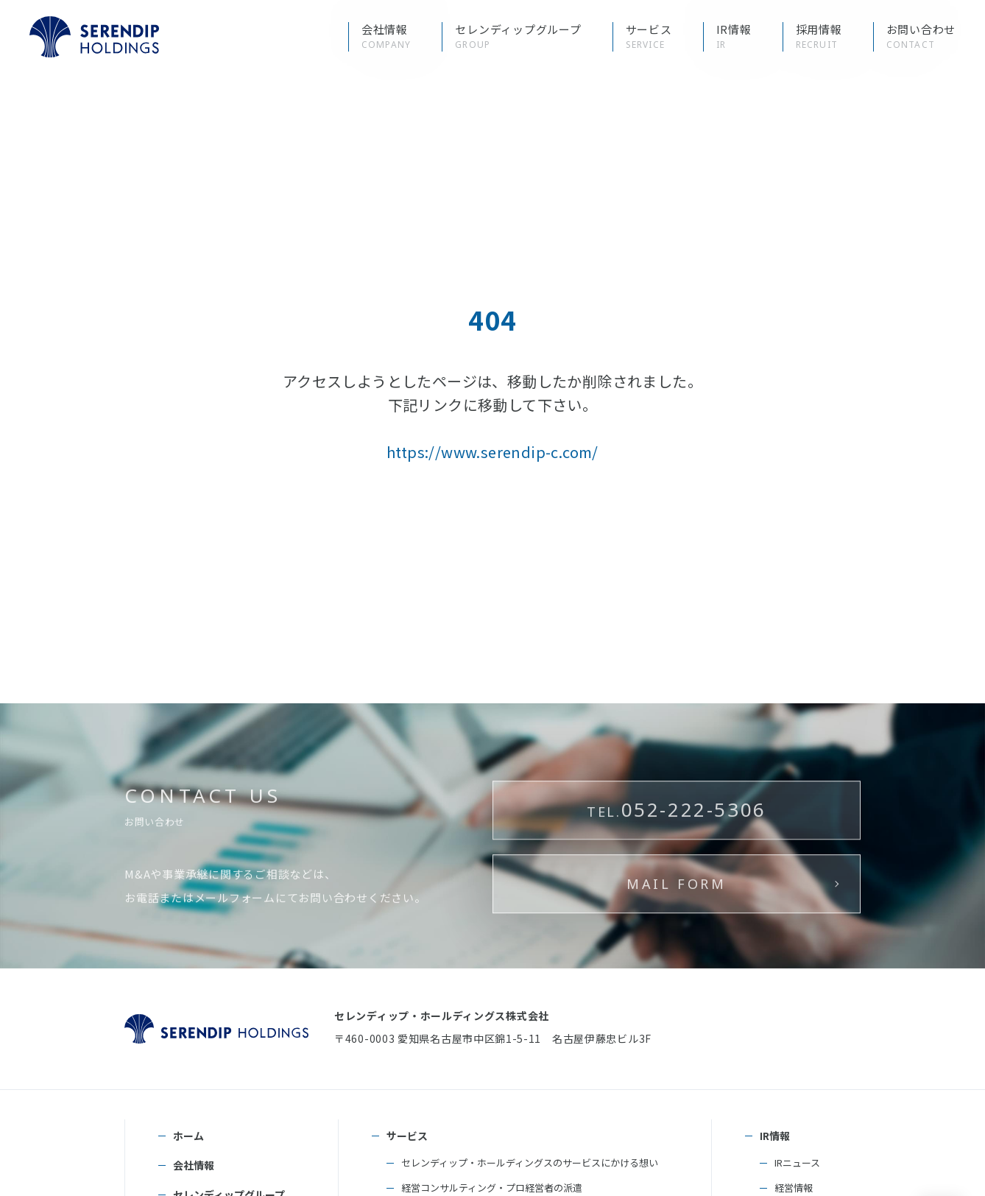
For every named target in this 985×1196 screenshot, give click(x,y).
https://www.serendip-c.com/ (492, 451)
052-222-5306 (676, 858)
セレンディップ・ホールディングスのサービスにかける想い (529, 1162)
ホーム (188, 1135)
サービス (407, 1135)
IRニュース (797, 1162)
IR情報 (775, 1135)
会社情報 (193, 1165)
